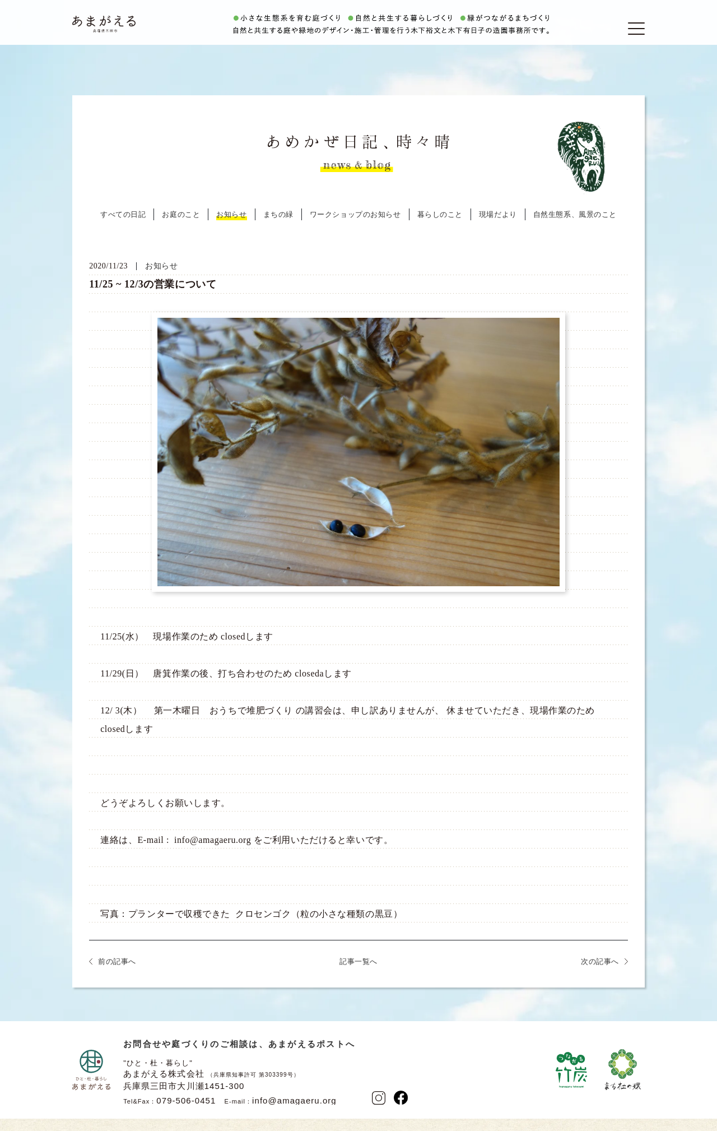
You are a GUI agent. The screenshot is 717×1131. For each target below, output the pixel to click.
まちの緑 (278, 228)
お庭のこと (181, 228)
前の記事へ (117, 975)
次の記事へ (600, 975)
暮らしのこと (440, 228)
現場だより (498, 228)
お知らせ (231, 228)
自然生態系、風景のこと (575, 228)
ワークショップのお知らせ (355, 228)
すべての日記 (123, 228)
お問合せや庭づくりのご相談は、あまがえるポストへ (239, 1058)
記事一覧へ (358, 975)
